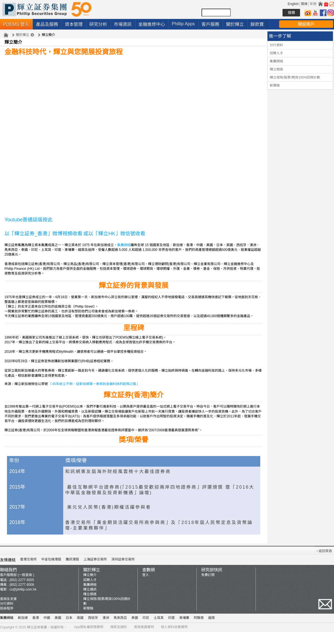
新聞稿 (275, 85)
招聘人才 (276, 53)
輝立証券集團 (37, 627)
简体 (304, 4)
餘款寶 (257, 24)
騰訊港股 (72, 559)
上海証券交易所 (95, 559)
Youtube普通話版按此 (28, 219)
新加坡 (23, 618)
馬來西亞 (120, 618)
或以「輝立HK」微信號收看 (114, 233)
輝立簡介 (90, 575)
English (293, 4)
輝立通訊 (90, 589)
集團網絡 (124, 245)
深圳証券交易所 (123, 559)
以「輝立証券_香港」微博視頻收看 (43, 233)
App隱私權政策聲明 (88, 627)
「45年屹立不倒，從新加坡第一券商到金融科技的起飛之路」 (94, 384)
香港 (35, 618)
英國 (80, 618)
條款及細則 (118, 627)
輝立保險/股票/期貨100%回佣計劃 (295, 77)
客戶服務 (210, 24)
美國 (58, 618)
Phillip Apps (183, 23)
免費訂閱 (208, 575)
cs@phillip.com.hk (22, 589)
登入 (145, 575)
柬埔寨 (184, 618)
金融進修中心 (151, 24)
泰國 (134, 618)
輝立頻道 (276, 69)
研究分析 (98, 24)
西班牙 (93, 618)
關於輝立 (235, 24)
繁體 (313, 4)
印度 (171, 618)
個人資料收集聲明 (174, 627)
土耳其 (159, 618)
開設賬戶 (306, 24)
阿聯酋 (199, 618)
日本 (69, 618)
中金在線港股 (51, 559)
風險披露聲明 (144, 627)
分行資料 (276, 45)
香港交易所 (28, 559)
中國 (46, 618)
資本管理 (74, 24)
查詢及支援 (8, 599)
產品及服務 (47, 24)
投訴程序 (6, 608)
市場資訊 (123, 24)
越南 (211, 618)
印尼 (146, 618)
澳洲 (105, 618)
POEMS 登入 (16, 24)
